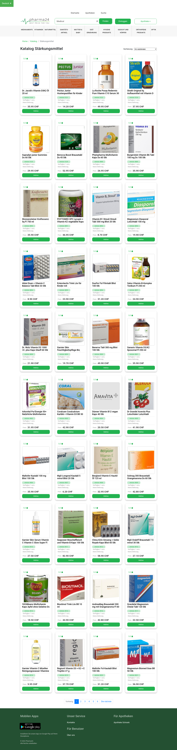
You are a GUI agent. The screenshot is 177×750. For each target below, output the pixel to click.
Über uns (71, 735)
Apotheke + (146, 21)
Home (25, 41)
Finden (106, 21)
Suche (103, 13)
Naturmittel (50, 30)
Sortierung (128, 49)
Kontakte (71, 722)
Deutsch (7, 3)
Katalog (33, 41)
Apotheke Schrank (122, 722)
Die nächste (106, 701)
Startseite (75, 13)
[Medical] (77, 21)
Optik (153, 30)
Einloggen (123, 21)
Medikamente (27, 30)
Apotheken (90, 13)
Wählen (35, 111)
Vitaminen (38, 30)
